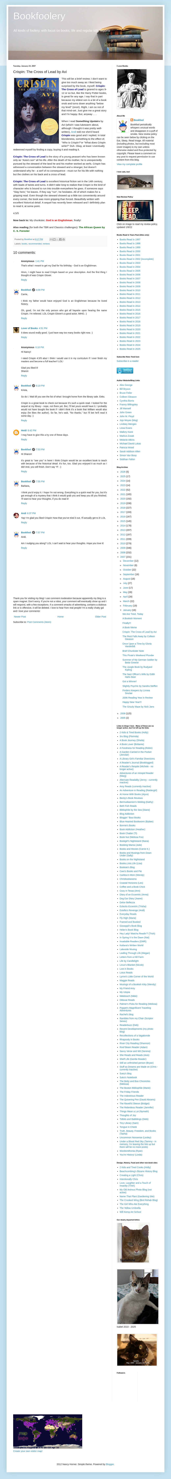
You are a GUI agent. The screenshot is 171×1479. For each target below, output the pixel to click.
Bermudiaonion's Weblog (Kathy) (136, 802)
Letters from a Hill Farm (132, 957)
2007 (123, 557)
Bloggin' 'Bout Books (130, 817)
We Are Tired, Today (132, 614)
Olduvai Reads (127, 1000)
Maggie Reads (127, 980)
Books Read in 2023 (130, 341)
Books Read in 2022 (130, 337)
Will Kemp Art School (130, 1212)
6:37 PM (31, 513)
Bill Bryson (125, 389)
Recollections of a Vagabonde (135, 1035)
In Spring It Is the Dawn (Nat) (134, 937)
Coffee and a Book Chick (132, 886)
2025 (123, 476)
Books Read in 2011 (130, 294)
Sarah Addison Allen (130, 451)
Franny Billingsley (129, 404)
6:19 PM (40, 385)
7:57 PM (40, 532)
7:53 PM (40, 449)
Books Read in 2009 (130, 286)
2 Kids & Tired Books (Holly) (134, 732)
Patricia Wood (127, 447)
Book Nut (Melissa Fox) (132, 837)
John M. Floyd (127, 416)
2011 (123, 539)
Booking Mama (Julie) (131, 845)
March (126, 601)
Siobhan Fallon (127, 459)
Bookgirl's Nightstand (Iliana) (134, 841)
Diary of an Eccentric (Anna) (134, 894)
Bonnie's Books (127, 825)
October (127, 569)
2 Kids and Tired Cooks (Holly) (135, 1167)
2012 (123, 534)
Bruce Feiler (126, 393)
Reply (24, 280)
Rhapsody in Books (130, 1039)
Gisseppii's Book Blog (131, 926)
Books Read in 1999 (130, 247)
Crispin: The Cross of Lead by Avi (139, 632)
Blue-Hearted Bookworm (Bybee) (136, 821)
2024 (123, 480)
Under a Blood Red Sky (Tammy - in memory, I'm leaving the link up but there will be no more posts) (138, 1144)
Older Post (100, 616)
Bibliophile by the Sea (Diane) (135, 810)
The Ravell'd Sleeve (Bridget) (135, 1103)
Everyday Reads (128, 914)
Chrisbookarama (128, 879)
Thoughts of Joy (128, 1115)
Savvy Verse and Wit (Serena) (135, 1051)
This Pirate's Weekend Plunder (138, 655)
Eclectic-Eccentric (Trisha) (133, 906)
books (24, 244)
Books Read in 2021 (130, 333)
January (127, 610)
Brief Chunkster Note (133, 651)
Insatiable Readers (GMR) (133, 941)
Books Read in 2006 (130, 274)
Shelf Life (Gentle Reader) (133, 1059)
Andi (73, 131)
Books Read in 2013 (130, 302)
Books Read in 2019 (130, 325)
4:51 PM (43, 328)
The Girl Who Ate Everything (134, 1204)
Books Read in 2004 (130, 267)
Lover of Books (29, 328)
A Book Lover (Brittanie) (132, 744)
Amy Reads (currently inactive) (135, 786)
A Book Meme (129, 627)
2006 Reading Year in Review (137, 697)
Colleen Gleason (128, 397)
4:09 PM (40, 290)
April (125, 596)
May (125, 592)
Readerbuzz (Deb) (129, 1025)
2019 (123, 503)
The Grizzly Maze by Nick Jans (138, 706)
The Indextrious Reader (132, 1095)
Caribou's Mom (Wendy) (132, 875)
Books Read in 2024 (130, 345)
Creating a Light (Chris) (132, 1175)
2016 (123, 516)
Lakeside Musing (128, 949)
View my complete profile (129, 164)
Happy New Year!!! (132, 702)
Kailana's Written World (132, 945)
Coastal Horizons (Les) (131, 883)
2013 (123, 530)
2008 (123, 552)
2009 (123, 548)
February (128, 605)
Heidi (24, 430)
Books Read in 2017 (130, 317)
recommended (35, 244)
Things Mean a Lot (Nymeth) (134, 1111)
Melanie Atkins (127, 439)
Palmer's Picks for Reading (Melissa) (138, 1004)
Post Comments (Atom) (39, 622)
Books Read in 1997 (130, 239)
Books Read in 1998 (130, 243)
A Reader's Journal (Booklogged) (136, 762)
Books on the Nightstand (132, 859)
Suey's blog (126, 1073)
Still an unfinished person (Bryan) (137, 1063)
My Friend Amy (127, 988)
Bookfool (26, 290)
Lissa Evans (126, 428)
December (128, 561)
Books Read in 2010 (130, 290)
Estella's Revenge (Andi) (132, 910)
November (128, 565)
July (125, 583)
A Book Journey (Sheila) (132, 740)
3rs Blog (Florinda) (129, 736)
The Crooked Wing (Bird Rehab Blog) (139, 1200)
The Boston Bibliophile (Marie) (135, 1088)
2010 (123, 543)
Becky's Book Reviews (131, 798)
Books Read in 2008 (130, 282)
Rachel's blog (127, 1014)
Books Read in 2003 (130, 263)
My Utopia (125, 992)
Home (60, 616)
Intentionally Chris (129, 1179)
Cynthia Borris (127, 400)
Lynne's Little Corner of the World (137, 976)
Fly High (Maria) (128, 918)
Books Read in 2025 (130, 349)
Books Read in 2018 (130, 321)
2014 (123, 525)
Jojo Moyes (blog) (129, 420)
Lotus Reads (126, 972)
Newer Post (20, 616)
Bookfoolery (39, 15)
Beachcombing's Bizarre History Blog (139, 1171)
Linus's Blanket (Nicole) (132, 965)
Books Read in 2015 (130, 310)
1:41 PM (39, 261)
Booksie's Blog (127, 867)
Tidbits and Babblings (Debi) (134, 1119)
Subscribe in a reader (128, 361)
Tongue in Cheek (128, 1127)
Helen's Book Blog (129, 929)
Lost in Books (127, 969)
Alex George (126, 385)
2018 (123, 507)
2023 (123, 485)
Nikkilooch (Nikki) (128, 996)
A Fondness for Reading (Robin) (136, 748)
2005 (123, 718)
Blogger (110, 1464)
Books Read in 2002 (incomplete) (137, 259)
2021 (123, 494)
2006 (123, 713)
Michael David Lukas (130, 443)
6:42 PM (32, 430)
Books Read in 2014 (130, 306)
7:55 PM (40, 481)
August (127, 578)
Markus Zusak (127, 436)
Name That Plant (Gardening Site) (137, 1196)
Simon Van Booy (128, 455)
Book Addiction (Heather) (132, 829)
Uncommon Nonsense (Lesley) (135, 1137)
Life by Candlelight (129, 961)
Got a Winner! (129, 681)
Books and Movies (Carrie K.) (135, 849)
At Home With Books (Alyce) (134, 794)
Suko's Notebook (128, 1077)
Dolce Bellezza (127, 902)
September (129, 574)
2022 (123, 490)
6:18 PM (39, 347)
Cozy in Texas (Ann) (130, 890)
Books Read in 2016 (130, 313)
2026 (123, 471)
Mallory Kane (126, 432)
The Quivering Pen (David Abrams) (137, 1099)
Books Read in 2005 (130, 271)
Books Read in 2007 (130, 278)
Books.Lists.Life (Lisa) (131, 863)
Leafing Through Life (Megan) (135, 953)
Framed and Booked (130, 922)
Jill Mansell (125, 408)
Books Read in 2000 (130, 251)
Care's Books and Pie (131, 871)
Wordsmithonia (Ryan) (131, 1151)
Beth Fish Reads (128, 806)
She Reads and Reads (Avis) (134, 1055)
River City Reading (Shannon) (135, 1043)
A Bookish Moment (132, 618)
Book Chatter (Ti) (128, 833)
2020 (123, 498)
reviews (46, 244)
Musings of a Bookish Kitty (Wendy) (138, 984)
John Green (126, 412)
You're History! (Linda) (131, 1154)
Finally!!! (126, 623)
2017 (123, 512)
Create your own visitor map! (27, 1451)
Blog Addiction (127, 813)
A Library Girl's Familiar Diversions (137, 758)
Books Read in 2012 (130, 298)
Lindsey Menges (128, 424)
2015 (123, 521)
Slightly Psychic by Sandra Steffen (140, 686)
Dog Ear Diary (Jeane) (131, 898)
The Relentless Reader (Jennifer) (137, 1107)
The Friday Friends (129, 1092)
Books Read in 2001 (130, 255)
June (126, 587)
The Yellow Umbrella (130, 1208)
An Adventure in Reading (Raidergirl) (138, 790)
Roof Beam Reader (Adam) (134, 1047)
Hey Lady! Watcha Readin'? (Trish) (137, 933)
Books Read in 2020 (130, 329)
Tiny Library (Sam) (129, 1123)
